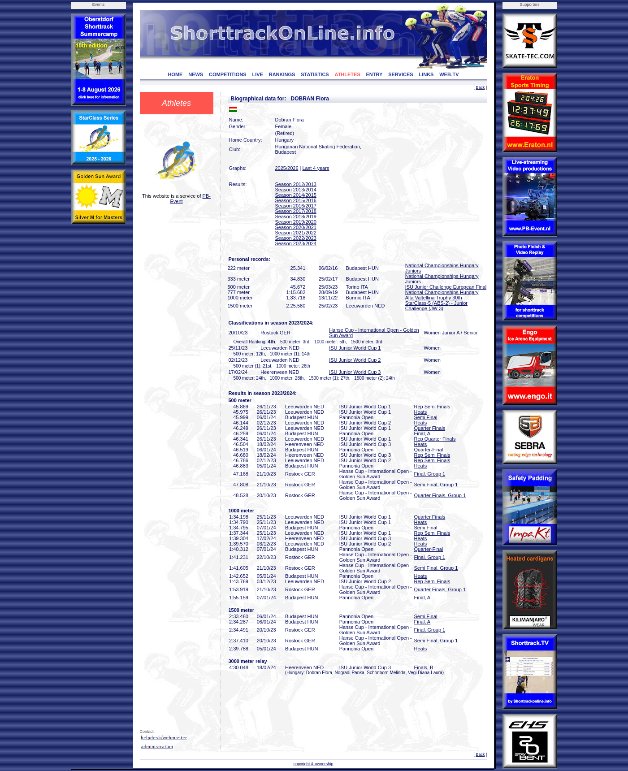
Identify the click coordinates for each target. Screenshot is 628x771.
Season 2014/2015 (295, 195)
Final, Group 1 (430, 473)
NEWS (195, 74)
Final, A (422, 433)
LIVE (257, 74)
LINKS (426, 74)
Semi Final (425, 417)
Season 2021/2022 (295, 232)
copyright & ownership (313, 764)
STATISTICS (315, 74)
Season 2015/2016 (295, 200)
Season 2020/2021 (295, 227)
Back (480, 87)
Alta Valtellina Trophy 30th (433, 297)
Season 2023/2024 (295, 243)
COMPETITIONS (228, 74)
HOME (175, 74)
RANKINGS (282, 74)
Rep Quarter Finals (435, 439)
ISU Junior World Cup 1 (355, 348)
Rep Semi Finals (432, 406)
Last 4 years (315, 168)
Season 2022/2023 (295, 238)
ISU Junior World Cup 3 (355, 372)
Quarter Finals (430, 428)
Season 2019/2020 (295, 222)
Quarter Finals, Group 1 (440, 495)
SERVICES (400, 74)
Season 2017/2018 (295, 211)
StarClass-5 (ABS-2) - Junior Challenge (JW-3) (436, 305)
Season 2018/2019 (295, 216)
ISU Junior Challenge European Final (446, 287)
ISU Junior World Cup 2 (355, 360)
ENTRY (374, 74)
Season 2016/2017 (295, 205)
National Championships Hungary (442, 292)
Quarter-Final (428, 449)
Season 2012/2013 (295, 184)
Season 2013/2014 (295, 189)
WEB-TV (449, 74)
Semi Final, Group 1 (436, 484)
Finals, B (423, 667)
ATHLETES (347, 74)
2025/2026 (287, 168)
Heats (420, 412)
